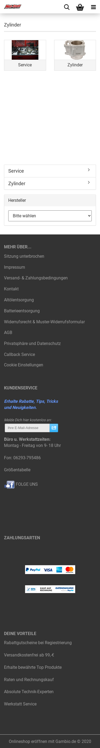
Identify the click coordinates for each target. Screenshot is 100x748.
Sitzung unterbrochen (24, 256)
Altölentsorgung (19, 299)
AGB (8, 332)
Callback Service (19, 354)
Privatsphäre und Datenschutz (32, 343)
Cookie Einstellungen (23, 364)
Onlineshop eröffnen (28, 741)
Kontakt (11, 288)
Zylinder (16, 183)
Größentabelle (17, 469)
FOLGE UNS (21, 484)
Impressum (14, 267)
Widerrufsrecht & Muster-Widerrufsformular (44, 321)
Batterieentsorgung (22, 310)
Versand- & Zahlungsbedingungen (36, 277)
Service (16, 171)
